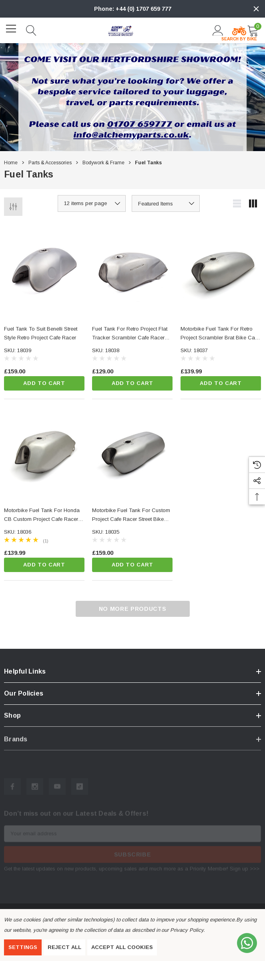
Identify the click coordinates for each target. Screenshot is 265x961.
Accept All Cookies (122, 947)
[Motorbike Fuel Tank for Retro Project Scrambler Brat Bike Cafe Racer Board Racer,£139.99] (221, 270)
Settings (22, 947)
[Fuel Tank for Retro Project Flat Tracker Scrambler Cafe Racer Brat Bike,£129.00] (132, 270)
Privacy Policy (186, 930)
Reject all (64, 947)
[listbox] (166, 203)
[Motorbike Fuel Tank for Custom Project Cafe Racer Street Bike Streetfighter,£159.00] (132, 451)
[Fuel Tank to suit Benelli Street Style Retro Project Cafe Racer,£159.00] (44, 270)
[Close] (256, 9)
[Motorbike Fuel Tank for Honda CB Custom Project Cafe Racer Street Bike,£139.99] (44, 451)
